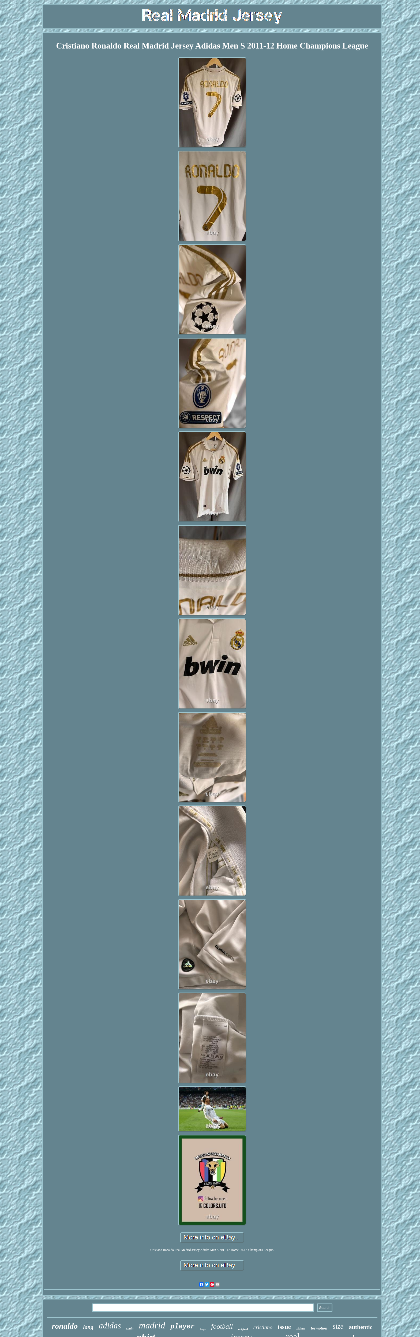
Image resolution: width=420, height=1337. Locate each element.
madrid (152, 1325)
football (222, 1326)
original (243, 1329)
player (182, 1327)
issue (284, 1326)
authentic (360, 1327)
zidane (300, 1328)
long (88, 1327)
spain (129, 1328)
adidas (110, 1325)
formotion (319, 1328)
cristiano (262, 1327)
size (338, 1326)
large (203, 1329)
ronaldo (65, 1325)
